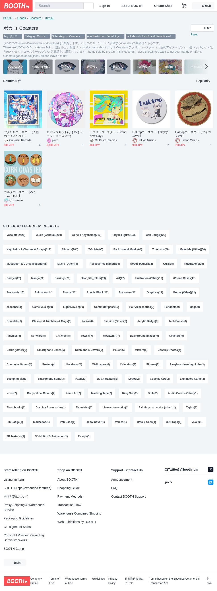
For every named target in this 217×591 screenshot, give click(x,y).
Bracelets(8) (14, 323)
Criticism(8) (63, 338)
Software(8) (38, 338)
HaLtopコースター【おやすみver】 (150, 134)
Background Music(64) (128, 249)
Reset (194, 34)
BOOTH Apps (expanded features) (27, 488)
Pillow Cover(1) (95, 426)
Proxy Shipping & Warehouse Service (24, 507)
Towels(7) (87, 338)
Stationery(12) (127, 294)
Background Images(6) (144, 338)
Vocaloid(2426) (16, 235)
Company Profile (36, 581)
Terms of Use (54, 581)
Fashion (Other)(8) (115, 323)
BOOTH (8, 18)
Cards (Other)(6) (17, 352)
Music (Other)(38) (69, 264)
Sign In (104, 5)
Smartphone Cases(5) (51, 352)
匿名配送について (16, 496)
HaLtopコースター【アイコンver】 (193, 134)
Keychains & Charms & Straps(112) (29, 249)
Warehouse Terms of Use (76, 581)
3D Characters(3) (107, 382)
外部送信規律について (134, 581)
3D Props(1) (173, 426)
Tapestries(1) (84, 411)
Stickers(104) (70, 249)
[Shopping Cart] (184, 6)
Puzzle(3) (81, 382)
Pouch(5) (119, 352)
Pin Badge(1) (15, 426)
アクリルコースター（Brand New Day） (108, 134)
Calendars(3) (128, 367)
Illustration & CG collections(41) (27, 264)
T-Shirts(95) (96, 249)
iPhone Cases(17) (185, 279)
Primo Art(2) (73, 397)
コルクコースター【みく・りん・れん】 (21, 194)
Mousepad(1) (41, 426)
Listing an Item (14, 479)
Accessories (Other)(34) (105, 264)
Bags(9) (195, 308)
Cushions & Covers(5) (89, 352)
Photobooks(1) (16, 411)
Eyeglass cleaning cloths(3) (187, 367)
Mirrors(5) (141, 352)
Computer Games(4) (19, 367)
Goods (21, 18)
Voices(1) (121, 426)
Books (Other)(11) (185, 294)
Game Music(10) (42, 308)
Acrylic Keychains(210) (86, 235)
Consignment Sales (17, 527)
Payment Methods (70, 496)
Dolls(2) (153, 397)
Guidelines (98, 578)
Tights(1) (191, 411)
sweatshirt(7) (111, 338)
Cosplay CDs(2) (160, 382)
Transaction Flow (69, 505)
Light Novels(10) (73, 308)
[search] (79, 6)
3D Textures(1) (16, 441)
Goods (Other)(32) (141, 264)
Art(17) (120, 279)
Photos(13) (69, 294)
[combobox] (59, 5)
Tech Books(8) (178, 323)
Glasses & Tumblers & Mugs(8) (51, 323)
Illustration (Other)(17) (149, 279)
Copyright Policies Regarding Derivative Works (24, 537)
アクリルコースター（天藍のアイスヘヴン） (21, 134)
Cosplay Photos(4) (169, 352)
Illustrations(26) (194, 264)
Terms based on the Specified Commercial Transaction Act (174, 581)
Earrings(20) (62, 279)
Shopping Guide (68, 488)
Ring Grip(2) (130, 397)
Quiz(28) (168, 264)
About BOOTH (132, 5)
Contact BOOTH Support (128, 496)
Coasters (35, 18)
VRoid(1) (197, 426)
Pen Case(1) (67, 426)
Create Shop (163, 5)
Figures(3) (153, 367)
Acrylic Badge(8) (148, 323)
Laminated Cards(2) (192, 382)
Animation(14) (43, 294)
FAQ (114, 488)
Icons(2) (12, 397)
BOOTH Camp (14, 548)
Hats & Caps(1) (146, 426)
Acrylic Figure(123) (124, 235)
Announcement (121, 479)
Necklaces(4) (74, 367)
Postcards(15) (15, 294)
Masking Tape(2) (101, 397)
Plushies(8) (14, 338)
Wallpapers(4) (101, 367)
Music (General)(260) (48, 235)
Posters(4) (49, 367)
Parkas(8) (88, 323)
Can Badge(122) (156, 235)
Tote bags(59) (161, 249)
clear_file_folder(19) (93, 279)
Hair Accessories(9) (141, 308)
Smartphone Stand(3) (51, 382)
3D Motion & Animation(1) (51, 441)
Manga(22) (37, 279)
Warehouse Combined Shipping (79, 513)
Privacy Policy (112, 581)
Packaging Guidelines (19, 518)
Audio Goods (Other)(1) (183, 397)
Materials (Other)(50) (193, 249)
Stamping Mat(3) (17, 382)
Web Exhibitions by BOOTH (76, 522)
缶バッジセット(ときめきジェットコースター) (65, 134)
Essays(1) (84, 441)
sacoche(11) (14, 308)
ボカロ (49, 18)
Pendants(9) (172, 308)
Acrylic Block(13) (97, 294)
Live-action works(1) (115, 411)
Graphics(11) (155, 294)
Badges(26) (14, 279)
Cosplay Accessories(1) (51, 411)
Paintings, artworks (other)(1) (157, 411)
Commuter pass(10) (106, 308)
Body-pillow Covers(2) (41, 397)
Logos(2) (134, 382)
